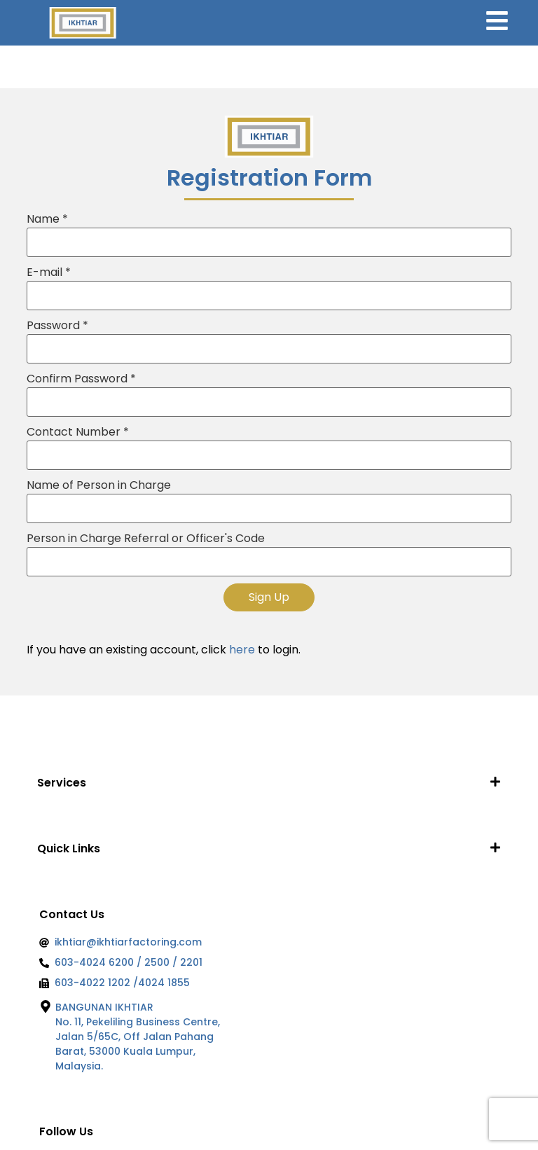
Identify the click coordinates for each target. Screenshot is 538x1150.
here (242, 650)
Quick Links (68, 848)
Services (61, 783)
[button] (269, 782)
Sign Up (269, 597)
